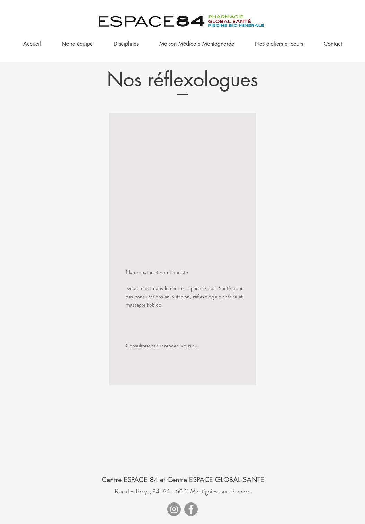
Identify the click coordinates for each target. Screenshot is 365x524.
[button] (126, 44)
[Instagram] (174, 509)
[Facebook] (191, 509)
